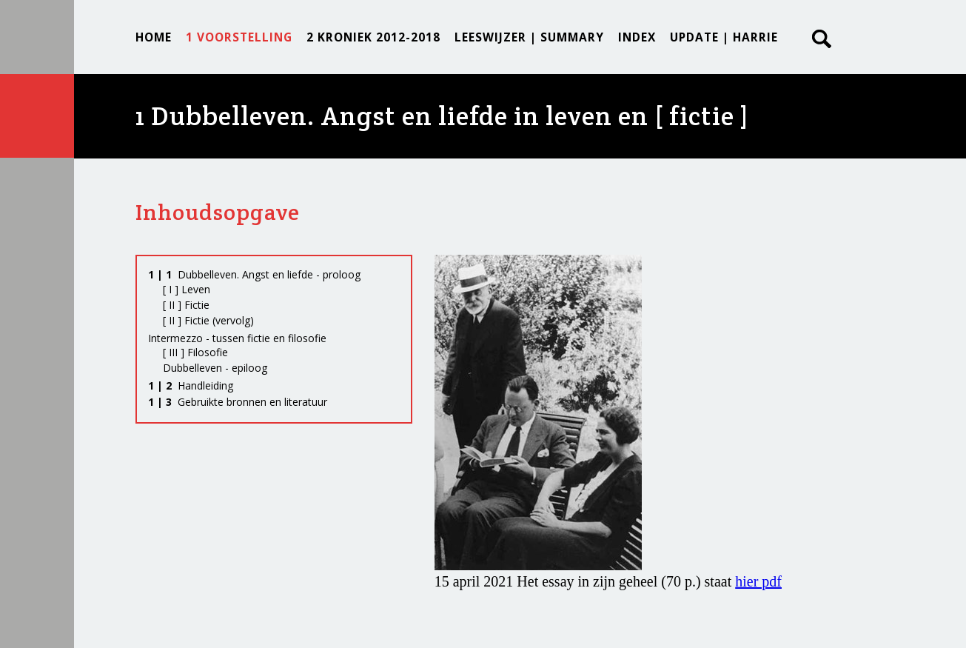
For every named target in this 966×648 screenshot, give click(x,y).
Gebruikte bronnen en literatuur (237, 402)
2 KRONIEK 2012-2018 (373, 37)
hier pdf (758, 581)
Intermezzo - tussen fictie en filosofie (237, 338)
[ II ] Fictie (186, 305)
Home (153, 37)
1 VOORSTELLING (239, 37)
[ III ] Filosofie (195, 352)
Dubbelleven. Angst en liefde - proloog (254, 274)
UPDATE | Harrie (724, 37)
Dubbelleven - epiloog (215, 368)
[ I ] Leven (186, 289)
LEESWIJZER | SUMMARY (529, 37)
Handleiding (190, 385)
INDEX (637, 37)
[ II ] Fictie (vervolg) (208, 320)
